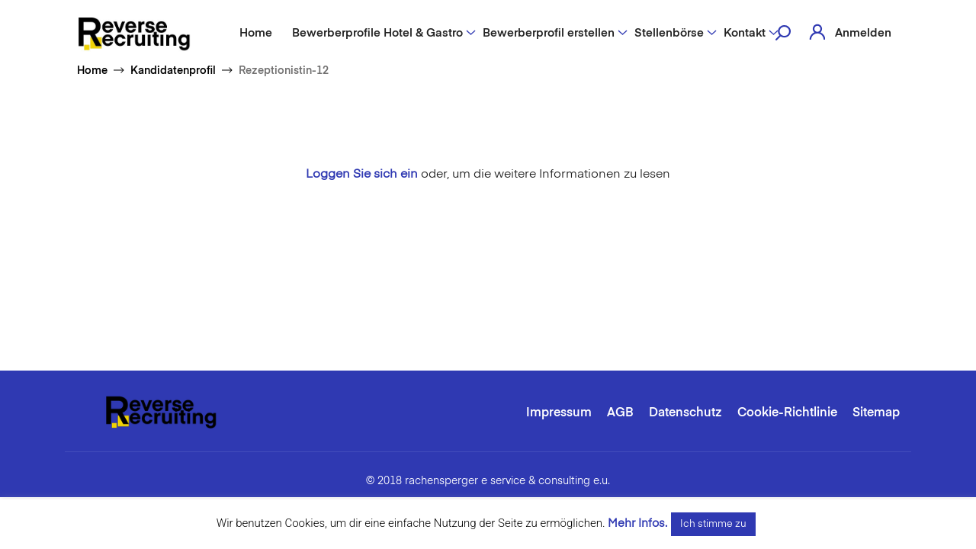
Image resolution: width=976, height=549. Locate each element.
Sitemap (876, 413)
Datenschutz (685, 413)
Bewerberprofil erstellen (549, 33)
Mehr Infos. (637, 523)
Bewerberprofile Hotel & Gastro (377, 33)
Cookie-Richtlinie (787, 413)
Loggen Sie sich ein (362, 175)
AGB (620, 413)
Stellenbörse (669, 33)
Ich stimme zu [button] (713, 524)
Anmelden (863, 33)
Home (255, 33)
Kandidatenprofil (173, 71)
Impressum (559, 413)
